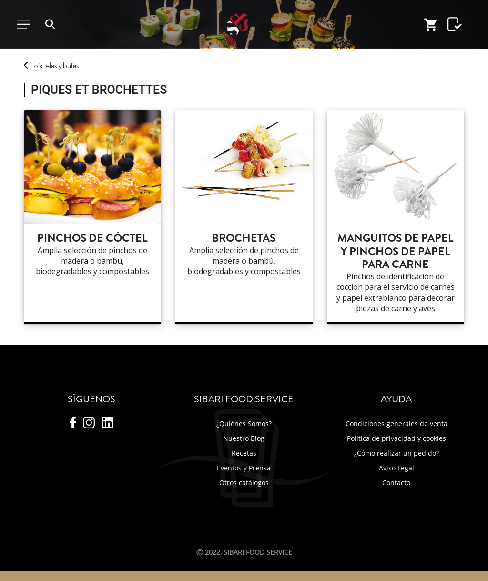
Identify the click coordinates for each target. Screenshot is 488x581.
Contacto (396, 482)
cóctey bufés (56, 66)
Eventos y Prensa (244, 467)
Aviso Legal (396, 467)
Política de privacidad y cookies (396, 438)
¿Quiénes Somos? (244, 423)
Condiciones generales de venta (396, 423)
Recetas (244, 453)
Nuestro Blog (243, 438)
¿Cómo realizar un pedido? (396, 453)
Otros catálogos (244, 482)
